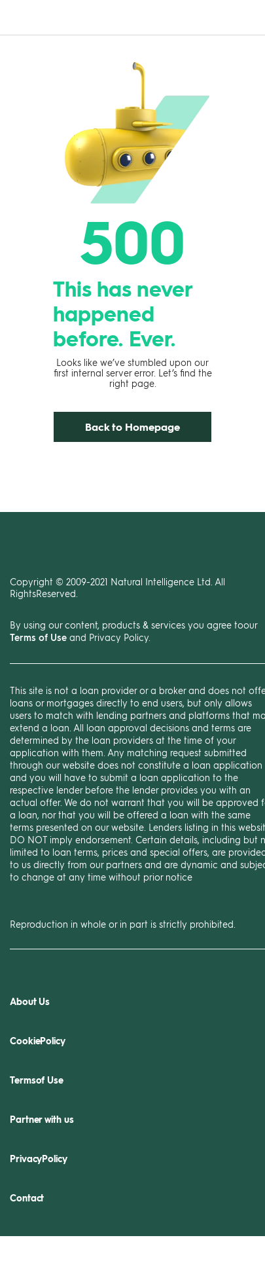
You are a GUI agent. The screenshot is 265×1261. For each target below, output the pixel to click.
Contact (27, 1198)
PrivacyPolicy (38, 1158)
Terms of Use (38, 637)
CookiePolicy (37, 1040)
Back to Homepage (132, 426)
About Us (30, 1001)
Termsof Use (36, 1080)
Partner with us (42, 1119)
